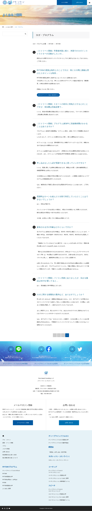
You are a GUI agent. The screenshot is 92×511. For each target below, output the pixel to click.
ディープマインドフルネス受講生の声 (58, 440)
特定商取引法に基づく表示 (10, 454)
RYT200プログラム (10, 467)
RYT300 (58, 44)
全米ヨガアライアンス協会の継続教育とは (49, 95)
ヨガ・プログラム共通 (39, 44)
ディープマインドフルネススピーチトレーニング (56, 490)
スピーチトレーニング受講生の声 (57, 494)
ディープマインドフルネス (59, 436)
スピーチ (52, 486)
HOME (3, 436)
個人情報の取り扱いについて (10, 457)
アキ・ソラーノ (7, 440)
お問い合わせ (69, 422)
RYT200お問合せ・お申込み (10, 479)
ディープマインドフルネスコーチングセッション (56, 471)
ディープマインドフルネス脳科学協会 (58, 443)
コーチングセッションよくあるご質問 (58, 478)
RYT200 (51, 44)
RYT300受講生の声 (8, 485)
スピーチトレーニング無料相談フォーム (59, 500)
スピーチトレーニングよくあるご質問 (58, 497)
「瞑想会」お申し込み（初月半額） (58, 452)
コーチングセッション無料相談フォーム (59, 481)
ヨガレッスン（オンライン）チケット (58, 460)
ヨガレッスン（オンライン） (59, 456)
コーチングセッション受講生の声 (57, 475)
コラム (4, 446)
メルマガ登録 (6, 449)
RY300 (4, 482)
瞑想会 (51, 447)
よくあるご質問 (7, 488)
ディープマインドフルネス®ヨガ (11, 470)
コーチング (53, 467)
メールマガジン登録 (23, 422)
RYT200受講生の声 (8, 476)
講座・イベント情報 (8, 443)
